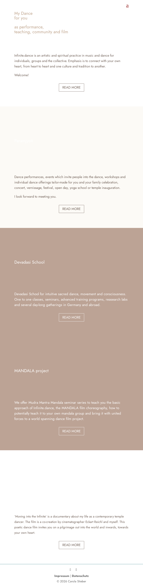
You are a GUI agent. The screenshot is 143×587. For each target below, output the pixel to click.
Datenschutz (80, 576)
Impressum (61, 576)
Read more (71, 87)
